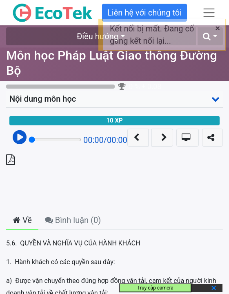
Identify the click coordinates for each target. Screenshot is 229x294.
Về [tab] (22, 220)
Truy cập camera (155, 288)
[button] (138, 138)
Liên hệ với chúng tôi (144, 13)
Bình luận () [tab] (73, 220)
